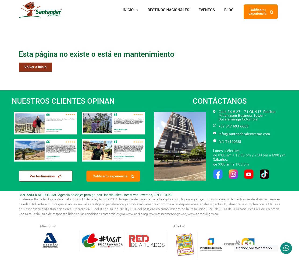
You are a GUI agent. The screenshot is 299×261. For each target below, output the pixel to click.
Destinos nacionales (168, 10)
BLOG (229, 10)
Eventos (207, 10)
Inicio (130, 10)
